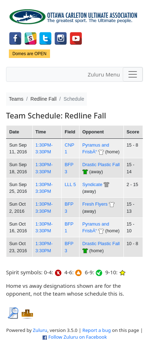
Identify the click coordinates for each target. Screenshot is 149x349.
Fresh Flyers (94, 204)
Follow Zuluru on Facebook (77, 337)
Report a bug (96, 330)
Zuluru (40, 330)
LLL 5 (70, 184)
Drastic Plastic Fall (101, 164)
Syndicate (92, 184)
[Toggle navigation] (133, 74)
